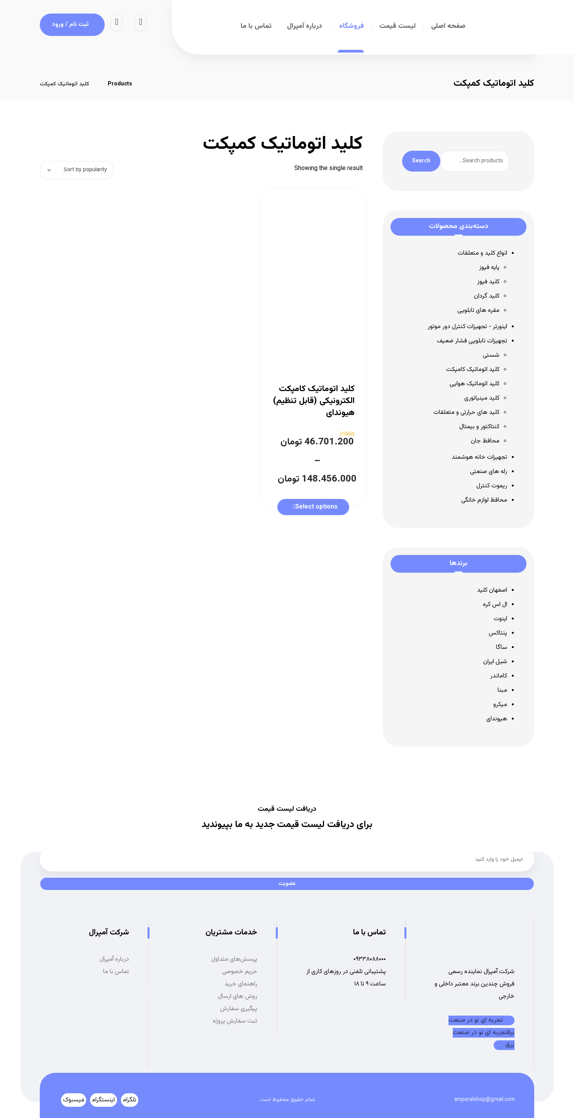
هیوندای (496, 719)
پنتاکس (498, 633)
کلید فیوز (488, 282)
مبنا (502, 690)
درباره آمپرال (114, 959)
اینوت (500, 619)
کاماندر (498, 676)
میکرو (500, 705)
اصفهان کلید (492, 590)
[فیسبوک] (73, 1100)
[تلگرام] (129, 1100)
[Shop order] (76, 170)
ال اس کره (495, 604)
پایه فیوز (489, 267)
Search (421, 161)
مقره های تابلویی (478, 310)
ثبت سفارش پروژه (235, 1021)
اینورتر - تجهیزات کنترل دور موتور (467, 327)
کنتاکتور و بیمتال (479, 427)
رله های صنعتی (488, 471)
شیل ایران (495, 662)
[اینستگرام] (103, 1100)
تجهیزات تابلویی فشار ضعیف (472, 341)
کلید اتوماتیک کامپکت (472, 369)
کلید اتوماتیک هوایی (474, 384)
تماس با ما (116, 972)
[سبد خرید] (116, 22)
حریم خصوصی (239, 972)
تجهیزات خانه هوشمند (479, 457)
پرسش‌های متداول (234, 959)
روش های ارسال (237, 996)
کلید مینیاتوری (481, 398)
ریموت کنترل (491, 486)
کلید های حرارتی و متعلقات (466, 412)
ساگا (501, 647)
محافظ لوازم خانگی (484, 500)
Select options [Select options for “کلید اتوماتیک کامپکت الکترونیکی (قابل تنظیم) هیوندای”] (316, 507)
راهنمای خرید (240, 984)
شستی (491, 355)
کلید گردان (486, 296)
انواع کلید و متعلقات (482, 253)
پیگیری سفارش (238, 1009)
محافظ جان (485, 441)
